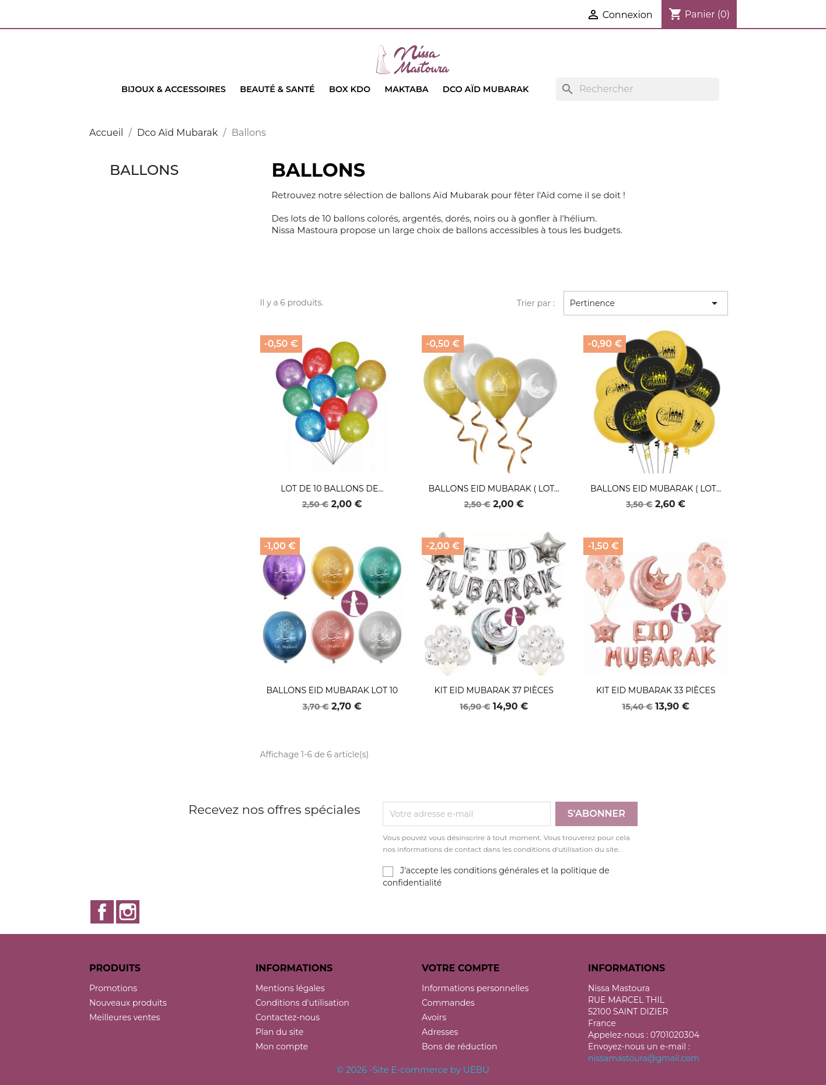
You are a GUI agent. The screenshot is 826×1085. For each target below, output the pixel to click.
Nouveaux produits (128, 1003)
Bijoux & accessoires (173, 89)
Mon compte (282, 1046)
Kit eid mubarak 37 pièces (494, 690)
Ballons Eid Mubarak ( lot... (655, 488)
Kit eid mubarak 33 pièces (655, 690)
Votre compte (460, 968)
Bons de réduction (459, 1046)
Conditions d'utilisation (302, 1003)
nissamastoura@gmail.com (643, 1058)
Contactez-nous (288, 1017)
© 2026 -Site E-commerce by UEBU (413, 1069)
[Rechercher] (637, 89)
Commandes (448, 1003)
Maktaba (406, 89)
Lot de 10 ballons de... (332, 488)
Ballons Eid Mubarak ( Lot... (494, 488)
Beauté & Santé (277, 89)
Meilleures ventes (124, 1017)
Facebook (102, 912)
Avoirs (434, 1017)
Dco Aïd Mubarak (486, 89)
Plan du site (279, 1032)
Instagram (127, 912)
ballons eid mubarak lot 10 (332, 690)
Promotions (113, 988)
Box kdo (349, 89)
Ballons (144, 169)
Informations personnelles (475, 988)
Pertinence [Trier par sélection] (646, 303)
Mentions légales (290, 988)
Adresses (440, 1032)
